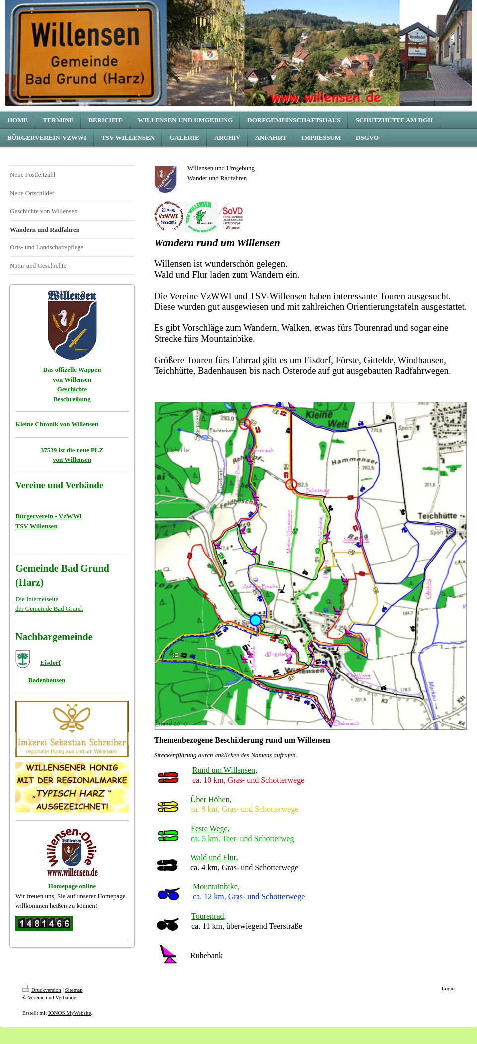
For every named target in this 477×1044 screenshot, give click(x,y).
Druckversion (41, 990)
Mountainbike (215, 887)
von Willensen (72, 459)
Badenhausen (46, 680)
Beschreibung (72, 398)
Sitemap (74, 990)
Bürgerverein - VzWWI (48, 516)
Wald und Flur (213, 857)
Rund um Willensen (223, 770)
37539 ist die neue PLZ (72, 450)
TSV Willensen (36, 526)
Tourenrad (207, 916)
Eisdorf (50, 662)
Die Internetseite (36, 599)
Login (448, 988)
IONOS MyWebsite (69, 1013)
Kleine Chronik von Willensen (56, 424)
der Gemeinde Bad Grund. (49, 608)
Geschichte (72, 389)
